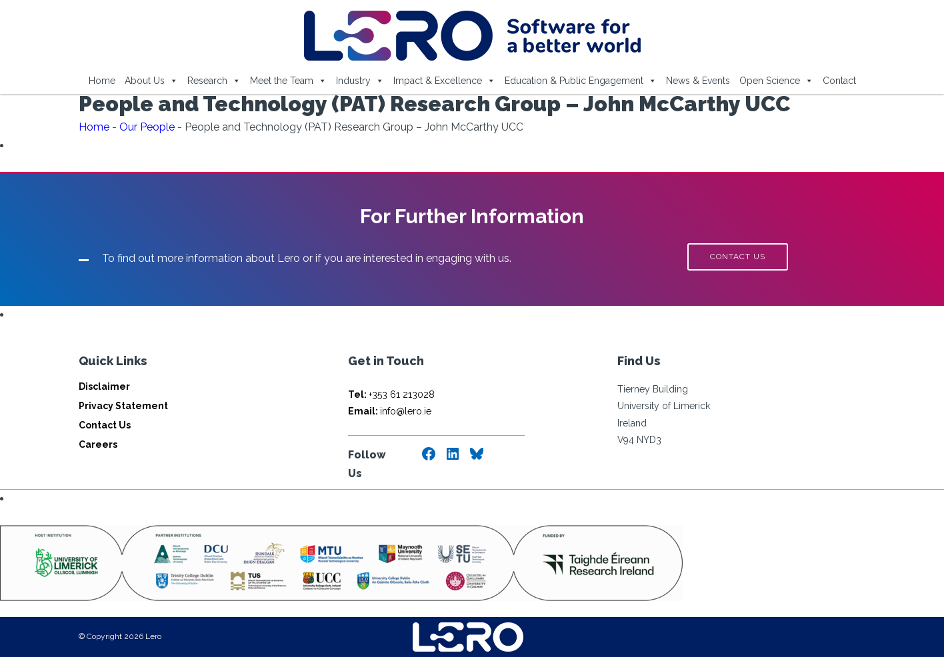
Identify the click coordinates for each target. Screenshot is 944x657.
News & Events (698, 80)
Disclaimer (104, 386)
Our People (147, 127)
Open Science (776, 80)
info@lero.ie (389, 411)
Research (214, 80)
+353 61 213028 (391, 394)
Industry (360, 80)
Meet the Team (288, 80)
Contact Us (105, 425)
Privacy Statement (123, 405)
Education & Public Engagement (581, 80)
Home (102, 80)
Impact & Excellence (444, 80)
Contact (839, 80)
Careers (98, 444)
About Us (151, 80)
